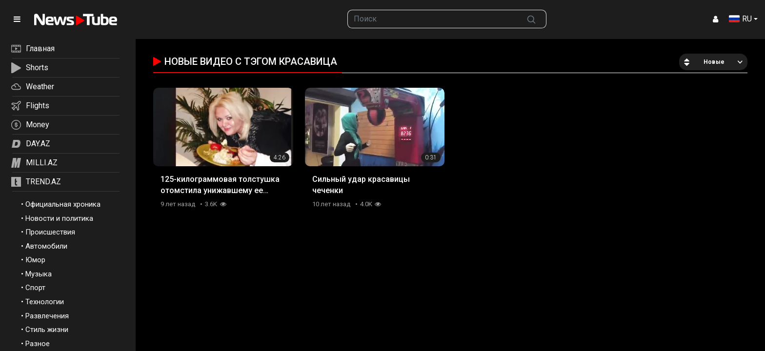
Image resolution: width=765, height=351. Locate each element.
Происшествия (50, 232)
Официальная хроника (63, 204)
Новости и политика (59, 218)
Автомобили (46, 246)
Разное (37, 343)
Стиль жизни (46, 329)
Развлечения (47, 316)
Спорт (35, 287)
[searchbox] (432, 19)
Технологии (44, 301)
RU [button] (740, 18)
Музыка (38, 274)
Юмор (35, 259)
